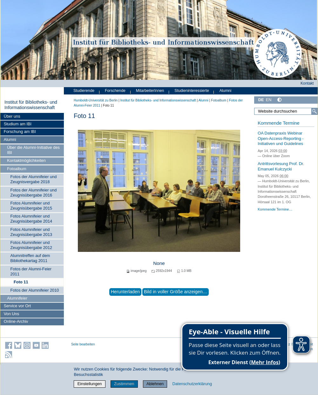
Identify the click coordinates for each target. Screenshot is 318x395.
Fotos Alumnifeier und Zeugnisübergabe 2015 (31, 206)
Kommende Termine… (275, 209)
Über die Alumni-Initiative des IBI (33, 150)
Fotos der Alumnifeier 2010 (34, 290)
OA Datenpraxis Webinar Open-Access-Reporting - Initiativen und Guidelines (280, 138)
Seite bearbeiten (83, 344)
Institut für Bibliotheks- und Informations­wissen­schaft (30, 105)
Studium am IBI (17, 123)
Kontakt (307, 83)
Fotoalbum (16, 168)
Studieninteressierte (191, 90)
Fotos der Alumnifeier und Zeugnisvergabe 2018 (33, 179)
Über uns (12, 116)
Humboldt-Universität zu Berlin (96, 100)
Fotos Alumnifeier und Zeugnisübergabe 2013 (31, 232)
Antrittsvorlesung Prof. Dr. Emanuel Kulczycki (281, 166)
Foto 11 (21, 282)
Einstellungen (90, 383)
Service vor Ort (17, 305)
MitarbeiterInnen (150, 90)
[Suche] (314, 111)
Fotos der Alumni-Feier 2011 (30, 271)
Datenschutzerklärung (192, 383)
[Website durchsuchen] (286, 111)
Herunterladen (125, 291)
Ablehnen (155, 383)
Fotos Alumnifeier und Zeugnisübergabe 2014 (31, 219)
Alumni (10, 139)
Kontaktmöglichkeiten (26, 160)
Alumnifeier (17, 298)
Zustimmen (124, 383)
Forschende (115, 90)
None (159, 263)
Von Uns (11, 313)
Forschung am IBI (20, 131)
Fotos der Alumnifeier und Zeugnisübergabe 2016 (33, 193)
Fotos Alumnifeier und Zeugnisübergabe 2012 (31, 245)
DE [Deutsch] (261, 99)
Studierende (83, 90)
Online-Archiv (16, 321)
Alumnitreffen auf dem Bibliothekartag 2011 (30, 258)
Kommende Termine (278, 123)
